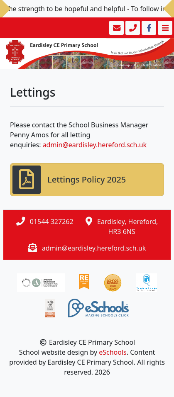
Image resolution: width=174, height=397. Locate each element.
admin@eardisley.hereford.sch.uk (95, 144)
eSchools (113, 352)
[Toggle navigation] (164, 28)
